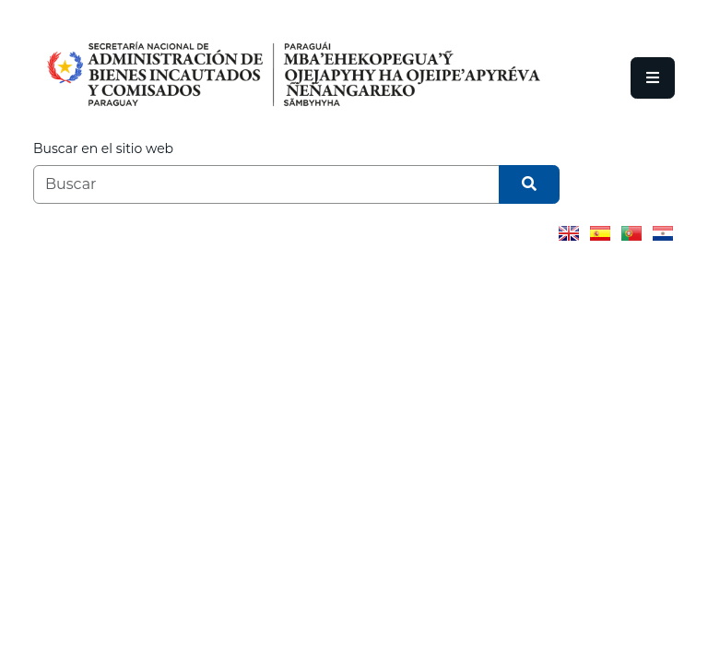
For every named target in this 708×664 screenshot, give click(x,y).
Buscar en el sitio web (103, 148)
